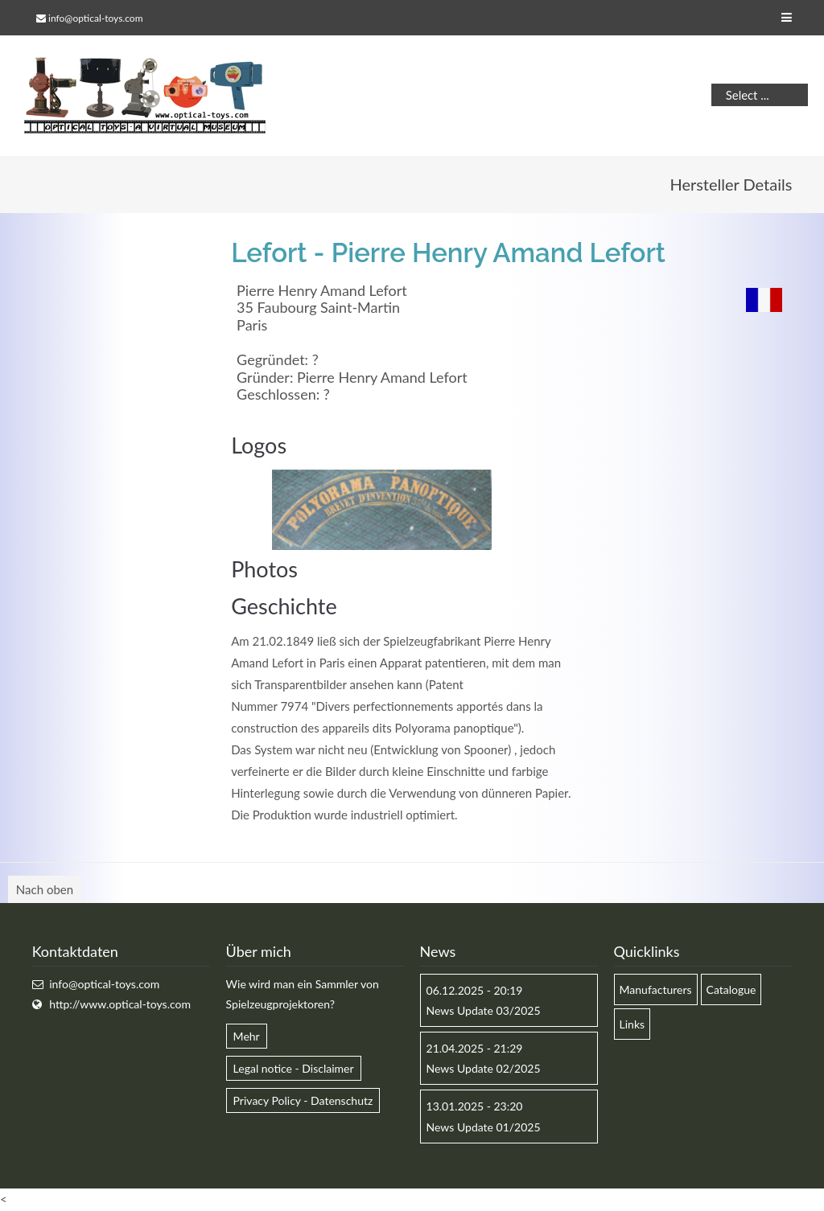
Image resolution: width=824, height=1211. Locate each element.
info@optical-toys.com (95, 18)
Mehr (246, 1036)
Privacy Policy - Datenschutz (303, 1100)
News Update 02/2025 (483, 1068)
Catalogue (731, 989)
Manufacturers (656, 989)
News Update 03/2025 (483, 1010)
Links (632, 1024)
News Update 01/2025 (483, 1127)
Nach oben (44, 889)
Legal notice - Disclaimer (293, 1068)
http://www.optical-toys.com (120, 1004)
